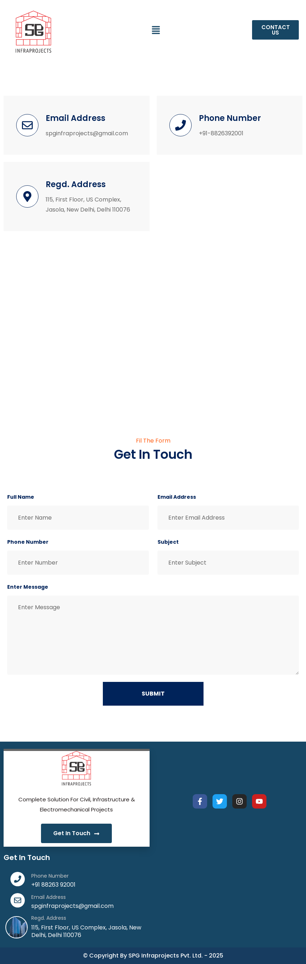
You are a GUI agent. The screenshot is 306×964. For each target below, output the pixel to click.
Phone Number (28, 542)
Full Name (20, 497)
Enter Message (27, 586)
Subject (168, 542)
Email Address (176, 497)
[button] (156, 30)
